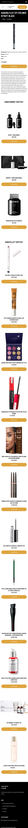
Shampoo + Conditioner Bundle (14, 178)
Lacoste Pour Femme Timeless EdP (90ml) (14, 765)
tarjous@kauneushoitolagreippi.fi (7, 1)
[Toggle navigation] (2, 7)
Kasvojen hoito (14, 52)
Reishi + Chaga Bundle (14, 135)
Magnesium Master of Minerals (14, 221)
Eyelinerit (9, 19)
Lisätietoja (14, 66)
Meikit (4, 19)
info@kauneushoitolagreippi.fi (10, 820)
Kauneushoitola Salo (8, 803)
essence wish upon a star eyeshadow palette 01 (14, 363)
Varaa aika (22, 7)
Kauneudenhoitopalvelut (9, 806)
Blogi (4, 811)
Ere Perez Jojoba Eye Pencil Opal (14, 275)
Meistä (5, 808)
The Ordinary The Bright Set (14, 723)
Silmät (20, 52)
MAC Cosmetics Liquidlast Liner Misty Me (14, 546)
